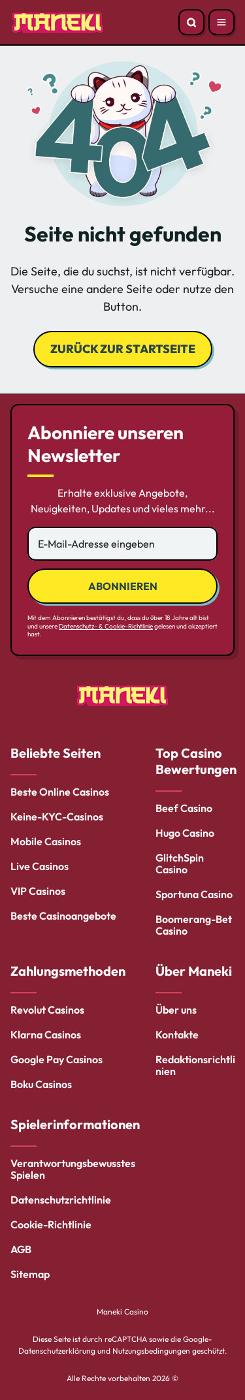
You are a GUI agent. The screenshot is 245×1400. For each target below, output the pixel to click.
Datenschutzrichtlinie (60, 1199)
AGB (20, 1249)
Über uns (176, 1009)
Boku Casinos (41, 1084)
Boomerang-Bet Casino (193, 924)
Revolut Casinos (47, 1009)
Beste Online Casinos (59, 791)
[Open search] (191, 22)
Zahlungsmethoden (67, 971)
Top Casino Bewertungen (196, 761)
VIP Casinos (37, 890)
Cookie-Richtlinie (50, 1224)
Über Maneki (193, 971)
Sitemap (30, 1274)
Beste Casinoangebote (63, 915)
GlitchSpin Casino (179, 863)
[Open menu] (221, 22)
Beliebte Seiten (55, 753)
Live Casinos (39, 866)
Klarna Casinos (45, 1034)
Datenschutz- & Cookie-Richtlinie (106, 626)
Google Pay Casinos (56, 1059)
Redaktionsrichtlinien (195, 1065)
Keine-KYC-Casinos (56, 816)
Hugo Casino (184, 832)
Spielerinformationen (75, 1124)
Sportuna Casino (194, 894)
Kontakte (177, 1034)
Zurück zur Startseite (122, 348)
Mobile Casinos (45, 841)
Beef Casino (183, 808)
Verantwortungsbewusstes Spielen (72, 1169)
